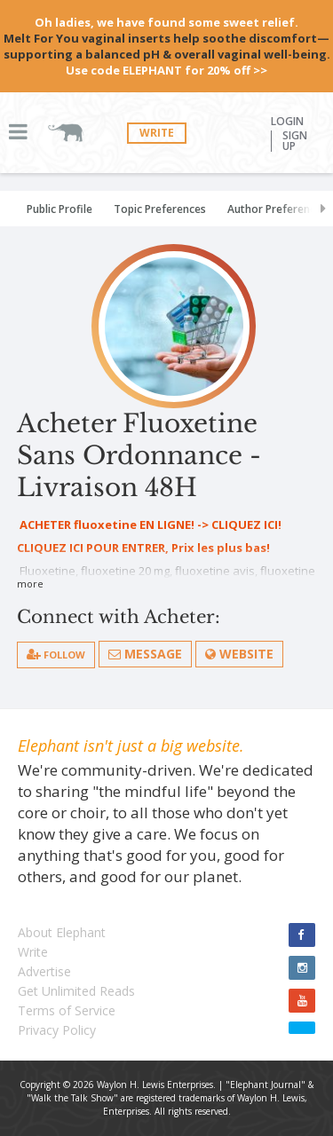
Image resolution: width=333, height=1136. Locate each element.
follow (56, 654)
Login (287, 121)
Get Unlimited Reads (76, 990)
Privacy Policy (57, 1030)
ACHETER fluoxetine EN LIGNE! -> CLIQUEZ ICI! (149, 524)
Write (156, 132)
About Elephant (62, 932)
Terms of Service (66, 1010)
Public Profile (59, 209)
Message (145, 653)
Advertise (44, 971)
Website (239, 653)
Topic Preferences (160, 209)
